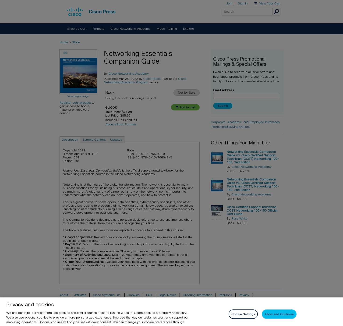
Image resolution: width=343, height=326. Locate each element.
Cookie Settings (243, 317)
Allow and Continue (279, 317)
